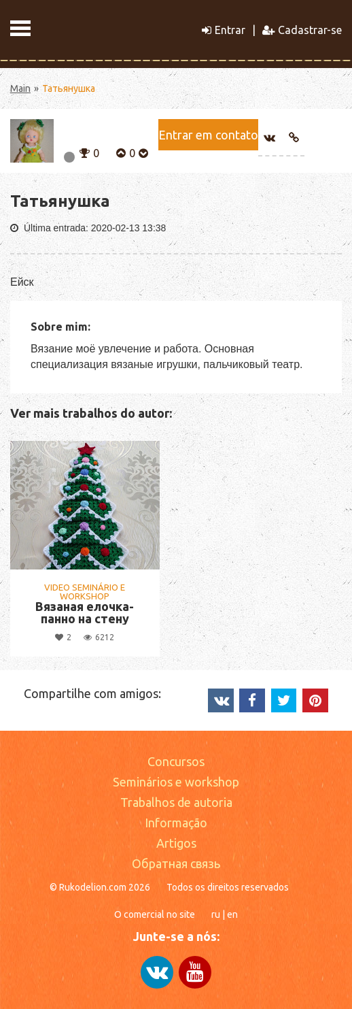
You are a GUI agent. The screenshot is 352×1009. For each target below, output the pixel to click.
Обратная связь (176, 863)
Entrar (223, 30)
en (232, 914)
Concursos (176, 761)
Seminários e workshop (176, 782)
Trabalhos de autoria (176, 802)
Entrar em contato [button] (208, 135)
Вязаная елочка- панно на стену (84, 612)
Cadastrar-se (302, 30)
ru (215, 914)
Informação (176, 822)
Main (20, 88)
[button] (85, 152)
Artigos (176, 843)
